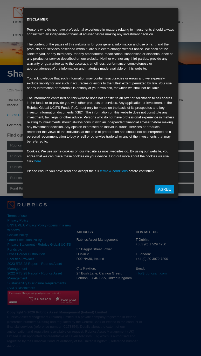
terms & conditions (114, 171)
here (37, 161)
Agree (164, 189)
